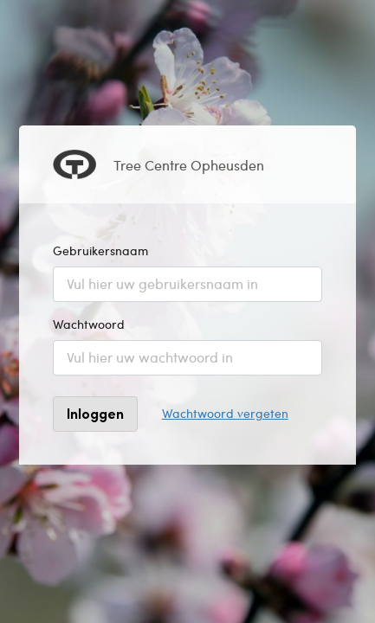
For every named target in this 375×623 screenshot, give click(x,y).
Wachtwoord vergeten (225, 413)
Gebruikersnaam (100, 250)
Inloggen (95, 413)
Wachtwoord (89, 324)
